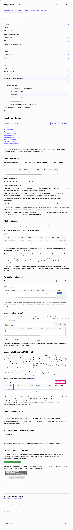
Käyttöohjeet (18, 10)
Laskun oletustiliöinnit (9, 135)
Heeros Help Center (8, 10)
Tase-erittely (7, 511)
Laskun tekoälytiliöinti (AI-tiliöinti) (13, 137)
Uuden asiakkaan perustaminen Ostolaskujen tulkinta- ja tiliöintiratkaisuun (24, 508)
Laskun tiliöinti (13, 118)
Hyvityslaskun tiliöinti (9, 141)
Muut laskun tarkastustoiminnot (12, 498)
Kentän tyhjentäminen (10, 133)
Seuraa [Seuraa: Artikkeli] (54, 123)
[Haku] (16, 15)
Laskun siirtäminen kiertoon (11, 143)
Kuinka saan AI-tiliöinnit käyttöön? (13, 505)
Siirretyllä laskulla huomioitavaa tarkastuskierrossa (17, 501)
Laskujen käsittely (42, 10)
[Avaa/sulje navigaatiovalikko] (66, 5)
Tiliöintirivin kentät (8, 129)
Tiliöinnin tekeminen (9, 131)
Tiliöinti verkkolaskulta (10, 139)
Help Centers (20, 4)
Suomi (58, 5)
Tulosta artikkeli (63, 123)
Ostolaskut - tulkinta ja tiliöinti (29, 10)
